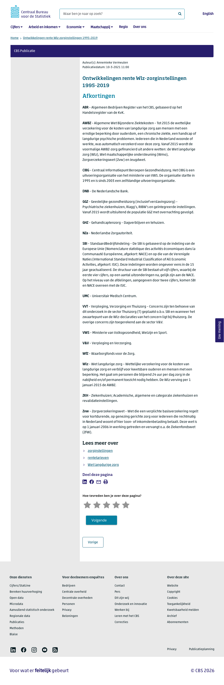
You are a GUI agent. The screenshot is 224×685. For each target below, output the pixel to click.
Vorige (95, 542)
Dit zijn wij (122, 598)
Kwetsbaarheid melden (183, 610)
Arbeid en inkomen (43, 27)
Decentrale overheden (77, 598)
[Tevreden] (116, 504)
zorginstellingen (100, 451)
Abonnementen (177, 622)
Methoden (17, 628)
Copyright (173, 591)
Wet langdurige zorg (103, 465)
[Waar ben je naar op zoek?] (122, 14)
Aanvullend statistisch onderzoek (32, 610)
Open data (16, 598)
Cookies (172, 598)
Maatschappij (100, 27)
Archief (172, 616)
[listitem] (84, 481)
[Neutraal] (106, 504)
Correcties (121, 622)
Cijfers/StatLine (20, 585)
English (208, 14)
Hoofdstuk (28, 189)
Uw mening (219, 330)
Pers (117, 591)
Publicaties (17, 622)
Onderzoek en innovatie (131, 604)
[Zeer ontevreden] (87, 504)
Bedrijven (68, 585)
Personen (68, 604)
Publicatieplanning (201, 649)
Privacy (67, 610)
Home (14, 38)
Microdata (16, 604)
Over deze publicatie (36, 70)
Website (172, 585)
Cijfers (15, 27)
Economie (74, 27)
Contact (120, 585)
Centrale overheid (74, 591)
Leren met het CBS (127, 616)
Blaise (14, 634)
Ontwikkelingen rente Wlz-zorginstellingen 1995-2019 (60, 38)
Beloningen (70, 616)
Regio (123, 27)
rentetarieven (98, 458)
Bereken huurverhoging (26, 591)
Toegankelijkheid (178, 604)
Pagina (49, 189)
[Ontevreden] (97, 504)
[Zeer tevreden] (126, 504)
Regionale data (20, 616)
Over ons (139, 27)
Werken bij (122, 610)
